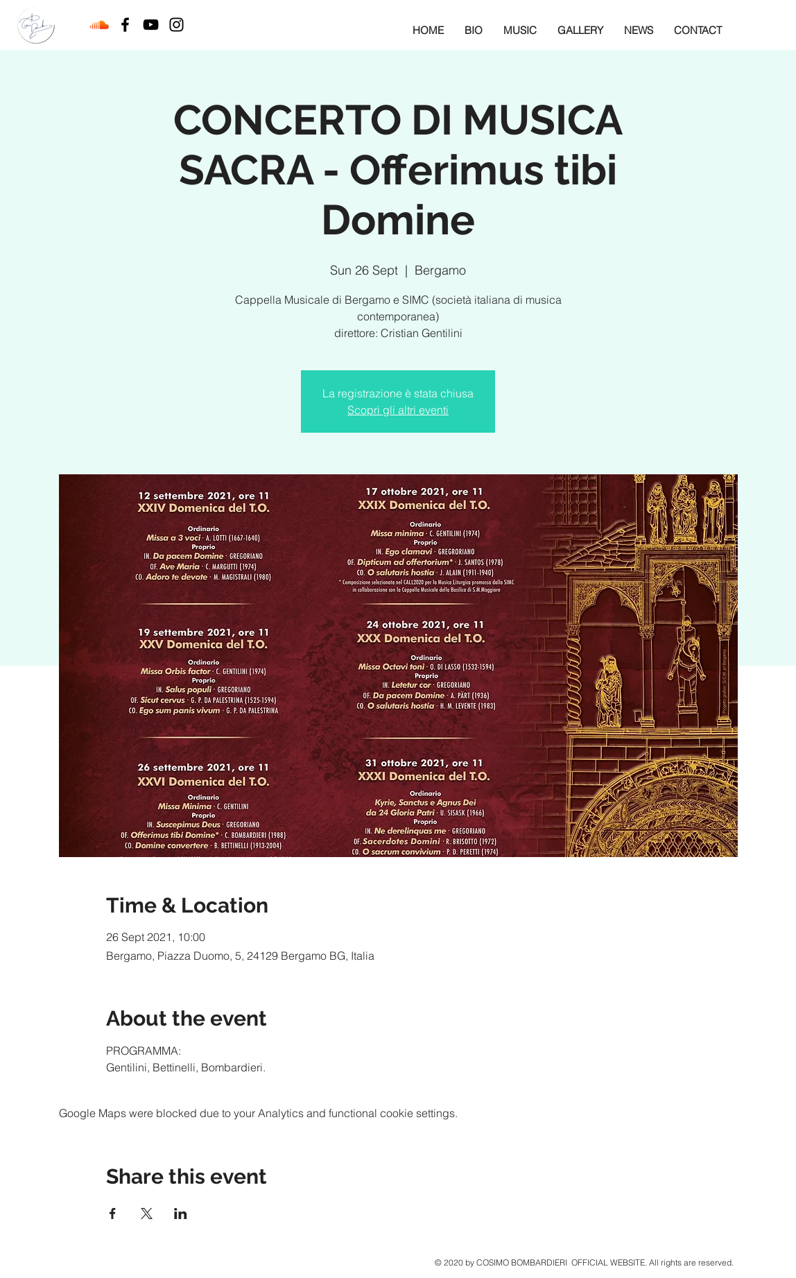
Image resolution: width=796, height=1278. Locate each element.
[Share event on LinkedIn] (180, 1213)
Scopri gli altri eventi (398, 410)
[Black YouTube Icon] (150, 24)
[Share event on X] (146, 1213)
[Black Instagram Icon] (176, 24)
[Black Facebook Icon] (125, 24)
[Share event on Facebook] (112, 1213)
